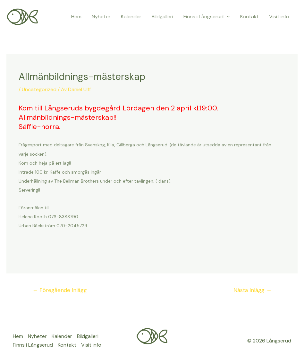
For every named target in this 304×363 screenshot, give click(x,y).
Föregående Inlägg (59, 290)
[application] (227, 16)
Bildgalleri (162, 16)
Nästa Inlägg (252, 290)
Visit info (279, 16)
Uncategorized (39, 89)
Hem (76, 16)
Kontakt (249, 16)
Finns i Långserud (206, 16)
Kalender (131, 16)
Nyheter (101, 16)
